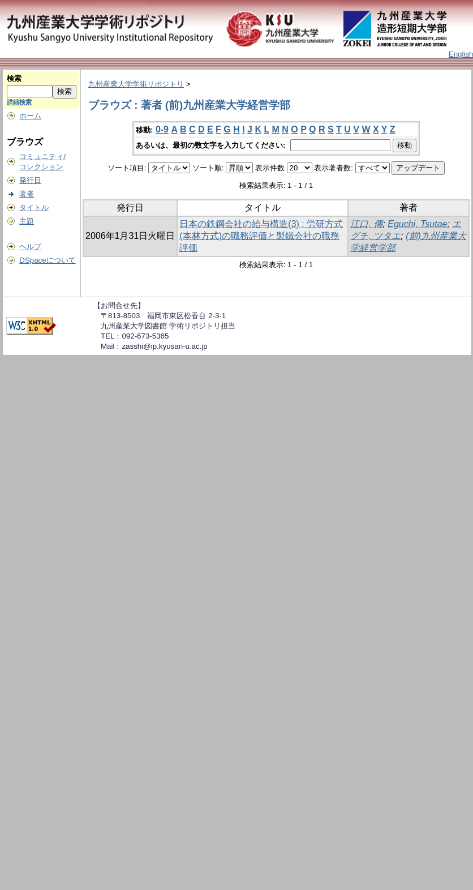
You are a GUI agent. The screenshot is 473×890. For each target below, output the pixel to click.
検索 (14, 78)
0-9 (162, 129)
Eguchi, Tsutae (417, 224)
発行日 (30, 180)
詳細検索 (19, 102)
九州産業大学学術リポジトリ (136, 84)
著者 (26, 194)
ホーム (30, 116)
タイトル (34, 207)
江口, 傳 (366, 224)
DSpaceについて (47, 260)
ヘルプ (30, 246)
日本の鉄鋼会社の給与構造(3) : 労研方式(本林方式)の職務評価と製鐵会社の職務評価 (261, 236)
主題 (26, 221)
